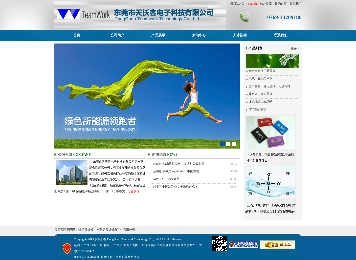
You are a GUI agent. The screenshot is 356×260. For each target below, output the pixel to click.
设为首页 (281, 3)
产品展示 (158, 35)
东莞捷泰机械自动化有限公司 (115, 229)
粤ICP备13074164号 (86, 257)
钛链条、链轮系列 (260, 94)
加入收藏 (266, 3)
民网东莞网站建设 (127, 257)
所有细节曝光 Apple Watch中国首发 (176, 171)
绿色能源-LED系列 (261, 101)
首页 (76, 35)
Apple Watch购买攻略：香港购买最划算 (178, 163)
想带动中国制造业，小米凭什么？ (175, 186)
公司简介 (117, 35)
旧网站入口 (237, 3)
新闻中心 (199, 35)
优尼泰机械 (85, 229)
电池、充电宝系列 (260, 78)
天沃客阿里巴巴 (64, 229)
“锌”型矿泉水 (257, 109)
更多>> (295, 48)
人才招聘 (240, 35)
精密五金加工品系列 (262, 71)
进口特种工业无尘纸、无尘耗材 (269, 86)
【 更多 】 (133, 191)
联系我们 (296, 3)
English (252, 3)
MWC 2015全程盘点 (166, 179)
